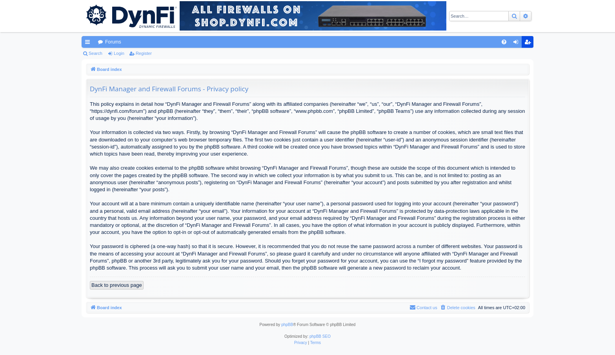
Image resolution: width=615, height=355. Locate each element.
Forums (113, 42)
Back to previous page (116, 285)
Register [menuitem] (529, 43)
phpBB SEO (320, 336)
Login (119, 53)
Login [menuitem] (517, 43)
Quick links (89, 43)
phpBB (287, 324)
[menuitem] (504, 42)
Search (95, 53)
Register (144, 53)
